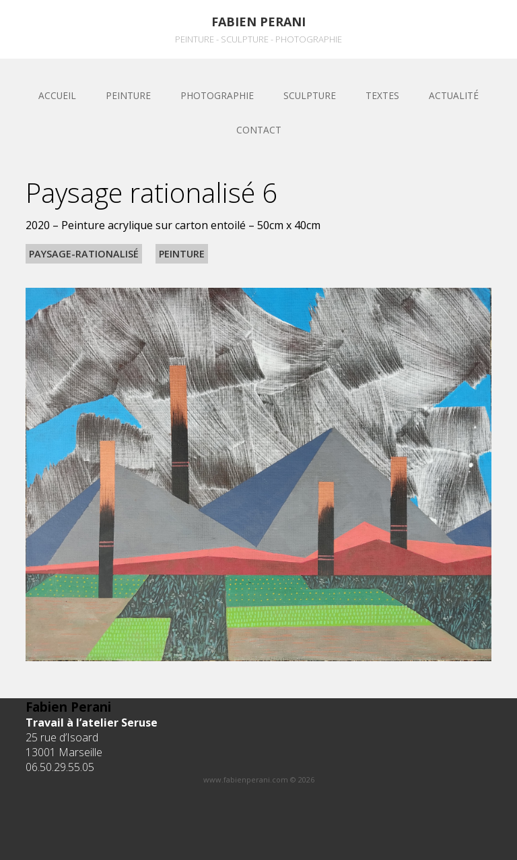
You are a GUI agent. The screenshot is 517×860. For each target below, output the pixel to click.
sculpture (309, 95)
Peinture (128, 95)
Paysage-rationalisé (84, 253)
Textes (382, 95)
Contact (258, 129)
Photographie (217, 95)
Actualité (454, 95)
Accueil (57, 95)
